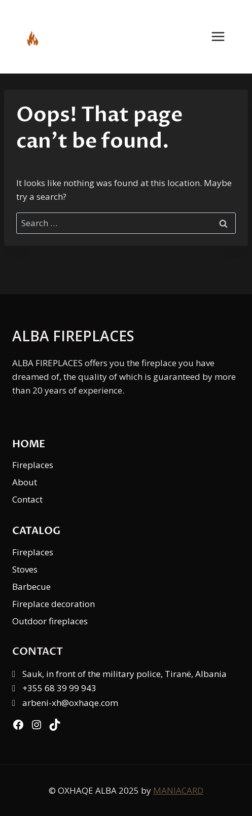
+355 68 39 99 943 (59, 688)
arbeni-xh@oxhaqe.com (70, 702)
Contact (27, 499)
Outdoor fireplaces (50, 621)
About (24, 482)
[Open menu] (223, 36)
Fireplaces (32, 465)
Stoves (25, 569)
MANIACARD (178, 790)
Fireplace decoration (53, 604)
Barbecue (31, 586)
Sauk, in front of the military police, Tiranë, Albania (124, 674)
